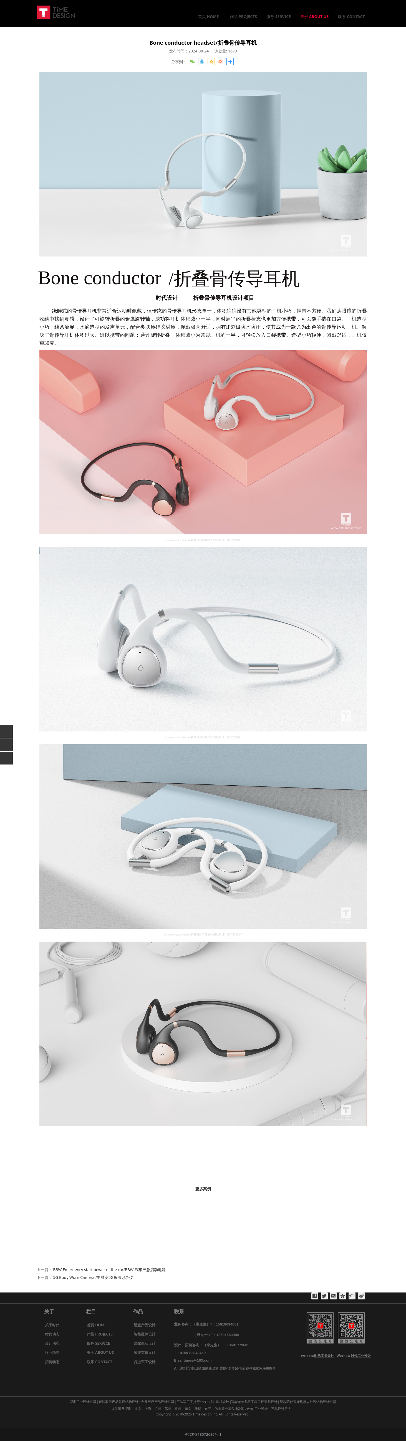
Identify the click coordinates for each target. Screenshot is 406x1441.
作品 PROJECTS (243, 16)
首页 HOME (208, 16)
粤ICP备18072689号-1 (203, 1434)
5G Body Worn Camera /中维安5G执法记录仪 (93, 1277)
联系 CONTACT (351, 16)
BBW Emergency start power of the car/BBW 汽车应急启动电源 (109, 1269)
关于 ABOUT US (314, 16)
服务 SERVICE (278, 16)
